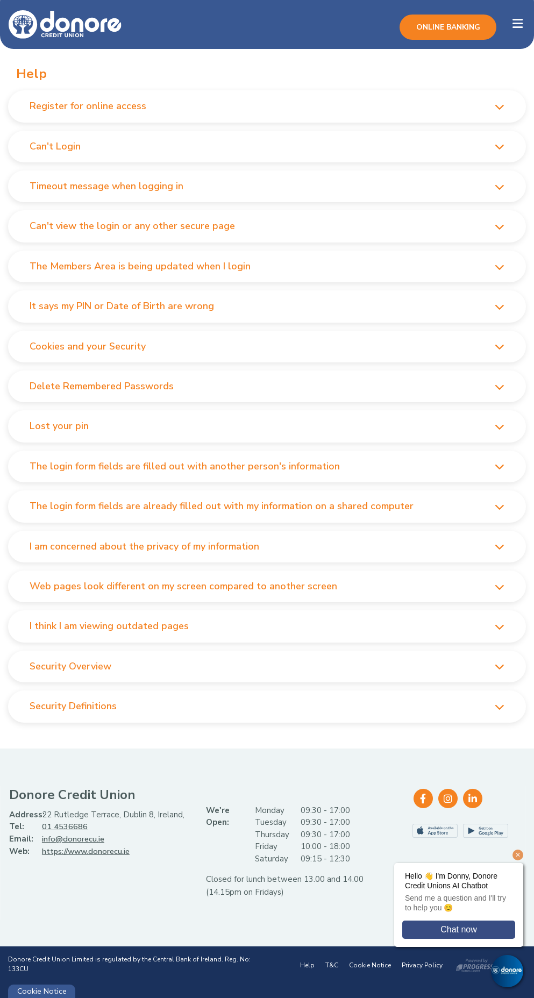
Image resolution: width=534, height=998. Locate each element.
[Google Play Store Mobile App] (485, 831)
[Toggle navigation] (517, 24)
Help (307, 965)
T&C (331, 965)
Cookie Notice (370, 965)
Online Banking (448, 27)
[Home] (56, 24)
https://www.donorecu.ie (89, 850)
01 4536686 (65, 826)
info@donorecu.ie (75, 838)
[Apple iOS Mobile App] (435, 831)
